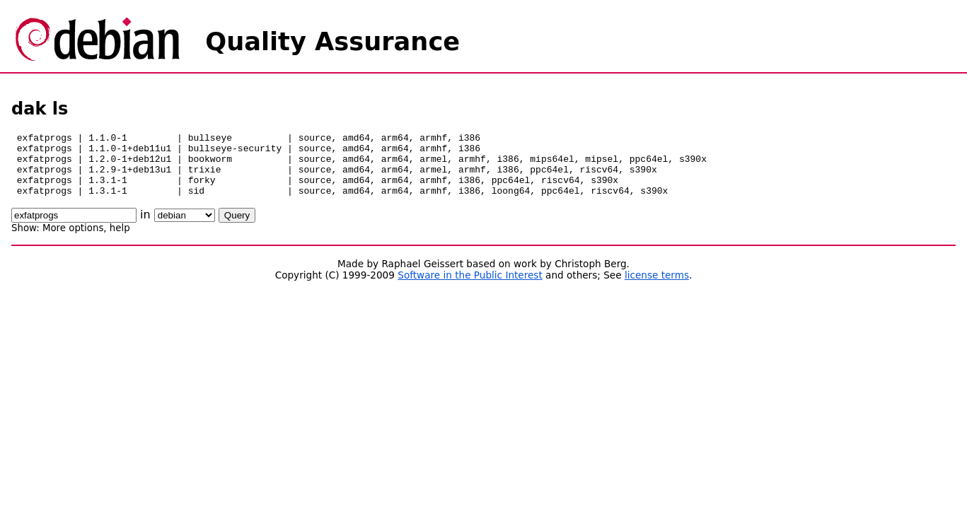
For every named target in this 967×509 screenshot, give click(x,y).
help (120, 240)
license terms (657, 287)
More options (72, 240)
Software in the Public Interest (470, 287)
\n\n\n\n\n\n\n (184, 228)
